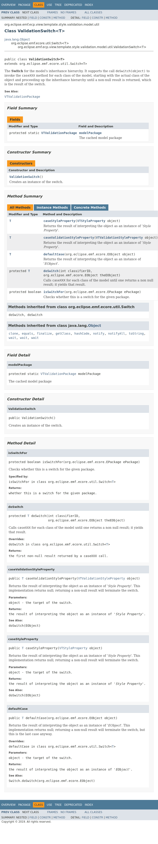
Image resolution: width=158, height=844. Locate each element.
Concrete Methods (90, 207)
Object (94, 325)
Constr (45, 17)
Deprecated (73, 4)
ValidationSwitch (24, 177)
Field (33, 17)
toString (136, 333)
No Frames (68, 12)
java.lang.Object (17, 39)
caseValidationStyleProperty (68, 237)
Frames (52, 12)
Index (89, 4)
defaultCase (53, 254)
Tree (58, 4)
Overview (8, 4)
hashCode (81, 333)
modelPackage (90, 133)
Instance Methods (52, 207)
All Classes (93, 12)
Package (24, 4)
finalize (44, 333)
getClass (63, 333)
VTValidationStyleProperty (119, 237)
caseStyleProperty (59, 221)
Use (49, 4)
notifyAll (116, 333)
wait (12, 338)
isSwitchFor (53, 292)
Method (59, 17)
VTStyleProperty (91, 221)
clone (13, 333)
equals (27, 333)
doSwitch (50, 271)
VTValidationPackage (59, 133)
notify (98, 333)
